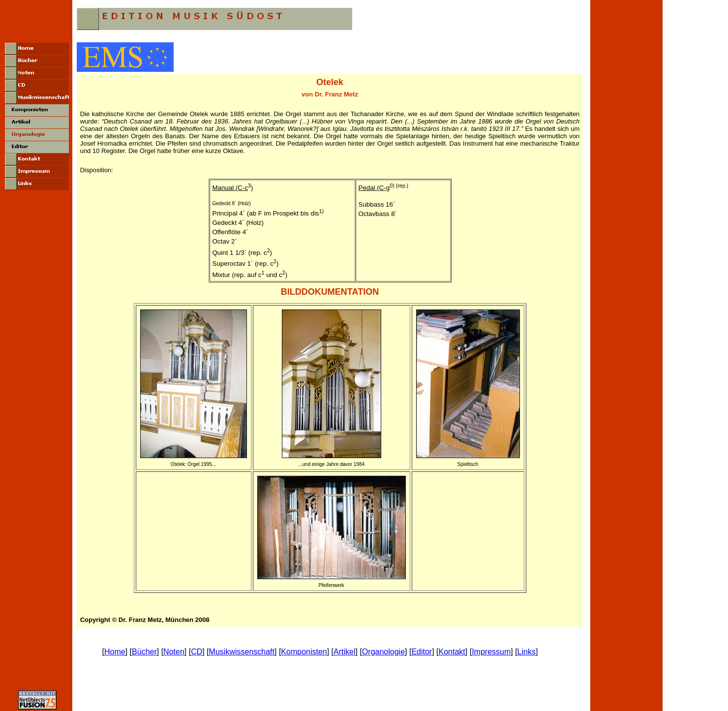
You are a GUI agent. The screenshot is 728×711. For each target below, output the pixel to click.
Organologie (383, 652)
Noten (173, 652)
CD (196, 652)
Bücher (144, 652)
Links (526, 652)
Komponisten (304, 652)
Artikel (344, 652)
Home (114, 652)
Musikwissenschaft (241, 652)
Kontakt (452, 652)
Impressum (491, 652)
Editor (421, 652)
